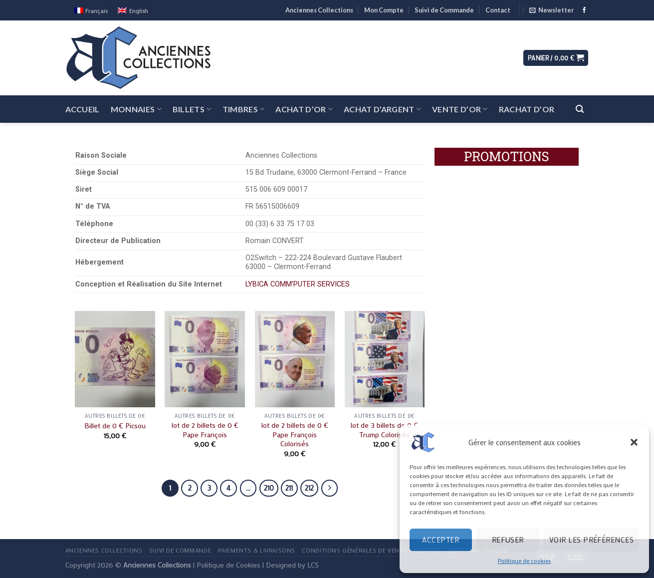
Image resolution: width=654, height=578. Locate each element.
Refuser (508, 540)
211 (289, 488)
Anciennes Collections (319, 10)
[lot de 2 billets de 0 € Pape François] (205, 359)
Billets (192, 109)
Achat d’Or (304, 109)
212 (309, 488)
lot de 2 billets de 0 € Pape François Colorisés (294, 434)
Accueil (82, 109)
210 (269, 488)
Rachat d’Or (527, 109)
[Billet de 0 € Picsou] (115, 359)
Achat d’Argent (382, 109)
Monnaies (136, 109)
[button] (634, 442)
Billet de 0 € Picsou (115, 425)
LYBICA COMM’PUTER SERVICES (297, 284)
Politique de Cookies (228, 565)
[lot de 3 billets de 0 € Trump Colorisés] (385, 359)
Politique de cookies (524, 561)
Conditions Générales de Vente (354, 550)
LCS (313, 565)
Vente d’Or (460, 109)
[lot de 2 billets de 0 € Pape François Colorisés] (295, 359)
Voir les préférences (591, 540)
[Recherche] (579, 109)
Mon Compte (384, 10)
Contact (497, 10)
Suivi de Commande (444, 10)
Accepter (440, 540)
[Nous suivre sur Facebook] (584, 10)
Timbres (243, 109)
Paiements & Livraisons (256, 550)
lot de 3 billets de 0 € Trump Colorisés (384, 430)
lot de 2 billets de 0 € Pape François (205, 430)
